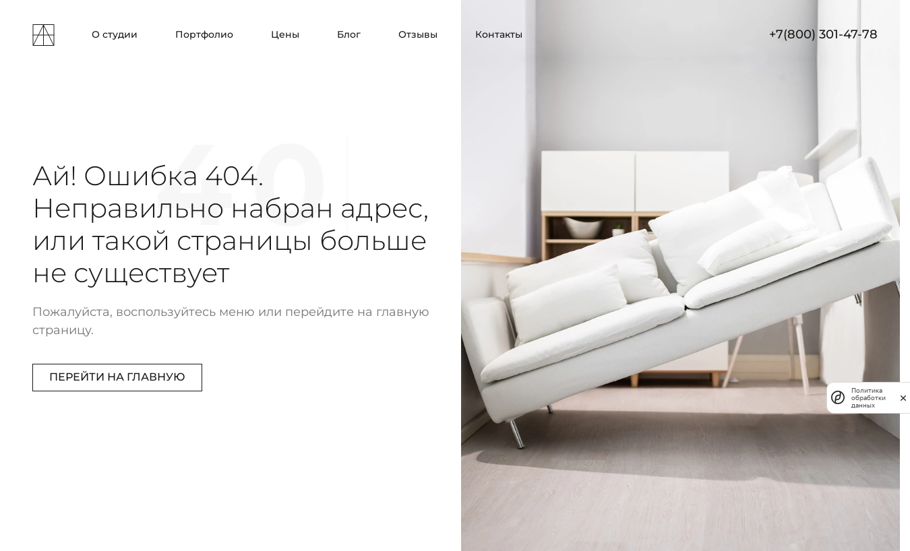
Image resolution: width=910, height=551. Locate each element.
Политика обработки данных (868, 398)
